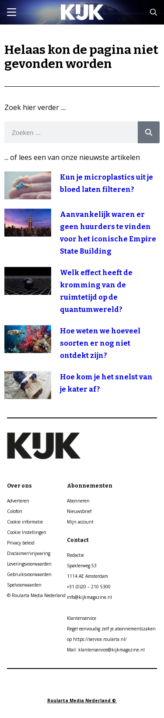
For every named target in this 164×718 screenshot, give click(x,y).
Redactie (75, 555)
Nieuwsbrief (79, 511)
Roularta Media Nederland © (82, 700)
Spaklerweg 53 (82, 565)
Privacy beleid (21, 543)
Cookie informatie (25, 522)
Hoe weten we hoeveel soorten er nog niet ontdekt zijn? (100, 343)
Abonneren (78, 501)
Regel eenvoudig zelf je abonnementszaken (111, 629)
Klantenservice (81, 618)
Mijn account (80, 522)
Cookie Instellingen (26, 532)
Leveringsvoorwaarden (29, 564)
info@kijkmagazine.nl (89, 597)
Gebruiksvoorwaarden (29, 574)
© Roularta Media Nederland (36, 595)
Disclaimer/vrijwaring (28, 553)
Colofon (14, 511)
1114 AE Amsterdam (87, 576)
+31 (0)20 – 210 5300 (89, 587)
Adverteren (18, 501)
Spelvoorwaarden (24, 585)
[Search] (149, 132)
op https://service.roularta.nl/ (97, 639)
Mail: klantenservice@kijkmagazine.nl (106, 650)
